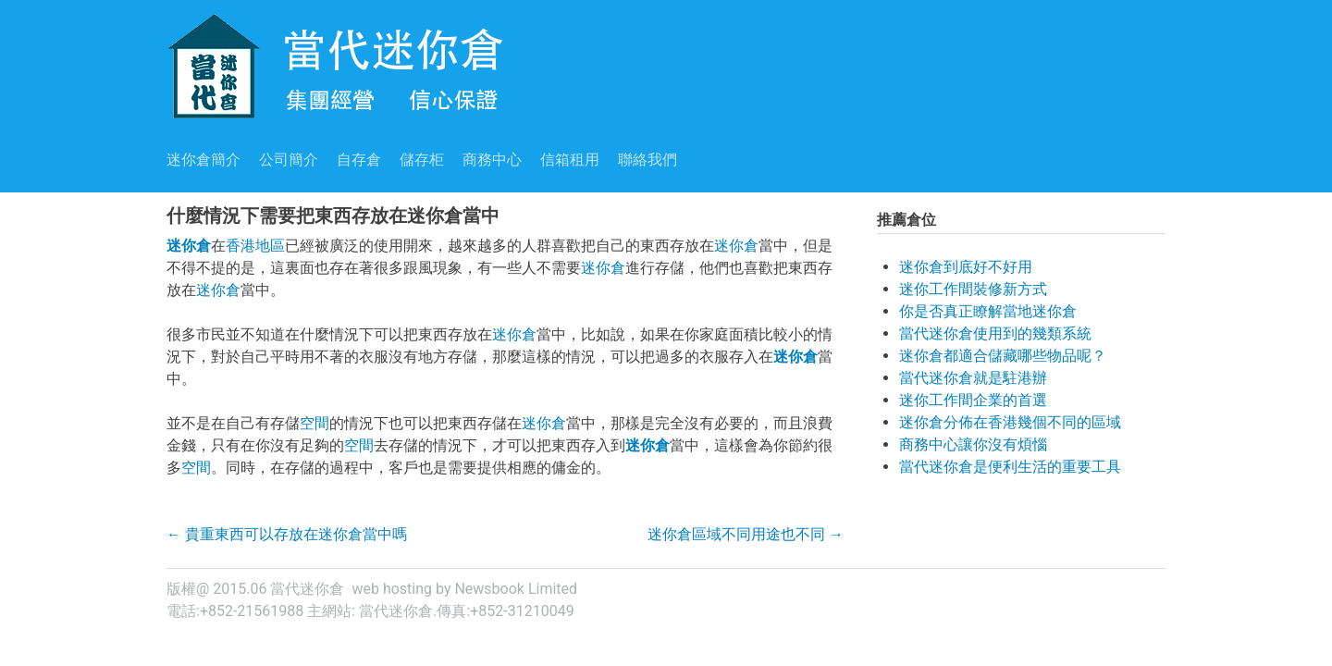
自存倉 (359, 159)
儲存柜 (422, 159)
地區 (270, 245)
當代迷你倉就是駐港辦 (973, 378)
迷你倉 (188, 245)
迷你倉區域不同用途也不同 (746, 534)
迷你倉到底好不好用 (965, 267)
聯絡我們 (647, 159)
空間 (314, 423)
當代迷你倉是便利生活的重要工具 (1010, 466)
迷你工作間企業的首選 (973, 400)
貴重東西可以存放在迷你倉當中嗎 (286, 534)
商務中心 (492, 159)
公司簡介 (288, 159)
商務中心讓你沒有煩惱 (973, 444)
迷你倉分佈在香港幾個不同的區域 (1010, 422)
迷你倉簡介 (203, 159)
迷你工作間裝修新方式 (973, 289)
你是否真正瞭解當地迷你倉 (988, 311)
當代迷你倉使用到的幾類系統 (995, 333)
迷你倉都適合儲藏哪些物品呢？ (1002, 355)
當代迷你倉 (396, 611)
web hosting (392, 589)
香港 (240, 245)
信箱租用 (569, 159)
